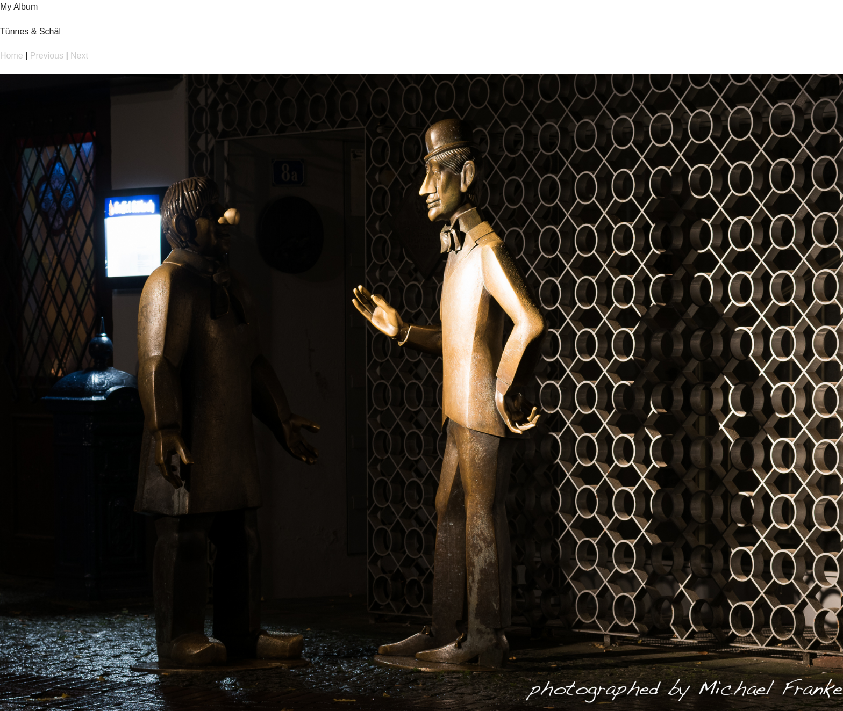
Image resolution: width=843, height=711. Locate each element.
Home (11, 55)
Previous (46, 55)
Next (79, 55)
